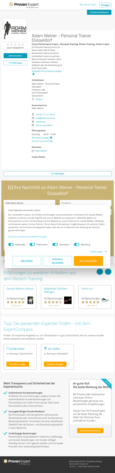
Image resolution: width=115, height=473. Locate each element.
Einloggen (105, 4)
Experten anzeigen (17, 364)
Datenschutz (73, 464)
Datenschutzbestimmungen (37, 236)
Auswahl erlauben (57, 260)
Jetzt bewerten (15, 55)
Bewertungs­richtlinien (77, 461)
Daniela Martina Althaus (20, 288)
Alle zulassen (88, 261)
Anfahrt (39, 99)
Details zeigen (93, 251)
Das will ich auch (88, 4)
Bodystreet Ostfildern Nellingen (56, 290)
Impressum (17, 236)
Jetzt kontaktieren (99, 12)
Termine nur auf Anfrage (42, 141)
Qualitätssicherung (94, 461)
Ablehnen (27, 261)
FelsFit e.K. (87, 288)
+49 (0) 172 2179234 (45, 114)
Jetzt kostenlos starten (90, 430)
